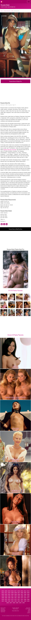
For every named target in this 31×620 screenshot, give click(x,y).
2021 (3, 591)
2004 (28, 592)
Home (2, 10)
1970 (22, 599)
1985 (3, 597)
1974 (9, 599)
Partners (29, 611)
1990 (15, 596)
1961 (22, 601)
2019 (9, 591)
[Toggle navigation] (28, 1)
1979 (22, 597)
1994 (3, 596)
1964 (12, 601)
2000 (12, 594)
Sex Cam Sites (27, 615)
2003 (3, 594)
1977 (28, 597)
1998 (18, 594)
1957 (11, 602)
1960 (25, 601)
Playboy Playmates (7, 10)
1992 (9, 596)
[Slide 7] (19, 286)
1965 (9, 601)
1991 (12, 596)
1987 (25, 596)
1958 (7, 602)
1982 (12, 597)
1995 (28, 594)
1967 (3, 601)
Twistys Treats (3, 611)
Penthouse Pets (3, 610)
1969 (25, 599)
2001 (9, 594)
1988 (22, 596)
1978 (12, 10)
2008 (15, 592)
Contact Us (28, 612)
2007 (18, 592)
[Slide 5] (14, 286)
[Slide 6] (16, 286)
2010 (9, 592)
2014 (25, 591)
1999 (15, 594)
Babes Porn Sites (21, 615)
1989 (18, 596)
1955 (17, 602)
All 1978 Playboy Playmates (15, 290)
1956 (14, 602)
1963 (15, 601)
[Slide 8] (21, 286)
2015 (22, 591)
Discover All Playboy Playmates (15, 335)
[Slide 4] (12, 286)
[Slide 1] (6, 286)
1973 (12, 599)
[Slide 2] (8, 286)
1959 (28, 601)
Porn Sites (3, 615)
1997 (22, 594)
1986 (28, 596)
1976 (3, 599)
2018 (12, 591)
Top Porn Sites (12, 615)
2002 (6, 594)
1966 (6, 601)
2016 (18, 591)
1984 (6, 597)
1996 (25, 594)
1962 (18, 601)
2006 (22, 592)
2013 (28, 591)
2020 (6, 591)
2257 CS (29, 610)
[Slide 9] (23, 286)
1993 (6, 596)
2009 (12, 592)
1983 (9, 597)
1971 (18, 599)
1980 (18, 597)
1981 (15, 597)
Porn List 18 (17, 615)
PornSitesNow (8, 615)
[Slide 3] (10, 286)
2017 (15, 591)
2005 (25, 592)
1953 (23, 602)
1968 (28, 599)
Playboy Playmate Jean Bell (9, 149)
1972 (15, 599)
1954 (20, 602)
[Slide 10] (25, 286)
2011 (6, 592)
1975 (6, 599)
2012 (3, 592)
